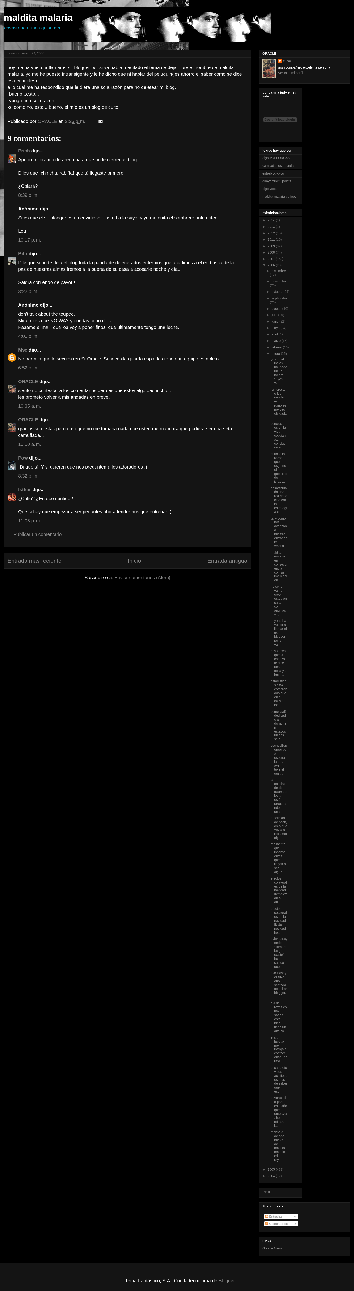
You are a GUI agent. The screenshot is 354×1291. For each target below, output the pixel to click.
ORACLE (28, 381)
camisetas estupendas (278, 166)
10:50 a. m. (29, 444)
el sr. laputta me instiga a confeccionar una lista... (279, 1049)
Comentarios (276, 1224)
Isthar (24, 489)
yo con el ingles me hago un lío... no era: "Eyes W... (279, 371)
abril (274, 334)
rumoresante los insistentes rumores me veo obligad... (279, 403)
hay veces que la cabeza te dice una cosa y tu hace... (279, 663)
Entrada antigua (227, 560)
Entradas (273, 1216)
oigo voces (270, 189)
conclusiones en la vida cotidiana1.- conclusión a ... (278, 435)
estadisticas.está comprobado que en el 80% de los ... (279, 693)
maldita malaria (38, 17)
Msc (22, 349)
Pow (23, 458)
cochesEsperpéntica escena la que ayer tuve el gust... (279, 759)
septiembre (279, 298)
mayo (275, 328)
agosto (276, 308)
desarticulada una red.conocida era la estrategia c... (279, 500)
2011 (272, 239)
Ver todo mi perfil (290, 73)
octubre (277, 291)
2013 (272, 227)
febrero (277, 347)
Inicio (134, 560)
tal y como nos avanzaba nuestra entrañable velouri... (279, 532)
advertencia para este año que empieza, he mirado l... (279, 1112)
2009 (272, 246)
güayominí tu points (276, 181)
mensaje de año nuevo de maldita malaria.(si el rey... (278, 1146)
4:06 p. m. (28, 336)
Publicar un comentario (37, 534)
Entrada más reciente (34, 560)
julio (274, 315)
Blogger (227, 1280)
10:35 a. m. (29, 406)
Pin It (266, 1192)
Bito (22, 253)
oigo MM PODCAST (277, 158)
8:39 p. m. (28, 195)
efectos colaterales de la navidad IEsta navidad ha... (279, 920)
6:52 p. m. (28, 367)
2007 (272, 259)
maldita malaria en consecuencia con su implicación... (279, 566)
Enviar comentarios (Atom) (142, 577)
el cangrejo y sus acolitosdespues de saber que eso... (279, 1079)
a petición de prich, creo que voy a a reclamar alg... (279, 828)
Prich (24, 150)
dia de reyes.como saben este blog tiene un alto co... (279, 1017)
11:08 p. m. (29, 520)
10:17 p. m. (29, 240)
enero (276, 354)
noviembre (279, 281)
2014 (272, 220)
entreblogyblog (273, 173)
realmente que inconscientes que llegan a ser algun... (278, 858)
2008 (272, 252)
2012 (272, 233)
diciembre (278, 271)
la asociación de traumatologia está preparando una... (279, 795)
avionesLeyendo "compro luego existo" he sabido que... (279, 952)
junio (275, 321)
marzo (276, 341)
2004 (272, 1176)
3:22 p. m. (28, 291)
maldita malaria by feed (279, 196)
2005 (272, 1169)
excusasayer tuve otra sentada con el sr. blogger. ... (279, 985)
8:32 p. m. (28, 475)
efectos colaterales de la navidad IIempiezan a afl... (279, 890)
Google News (272, 1248)
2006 (272, 265)
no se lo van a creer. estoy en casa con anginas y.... (279, 600)
